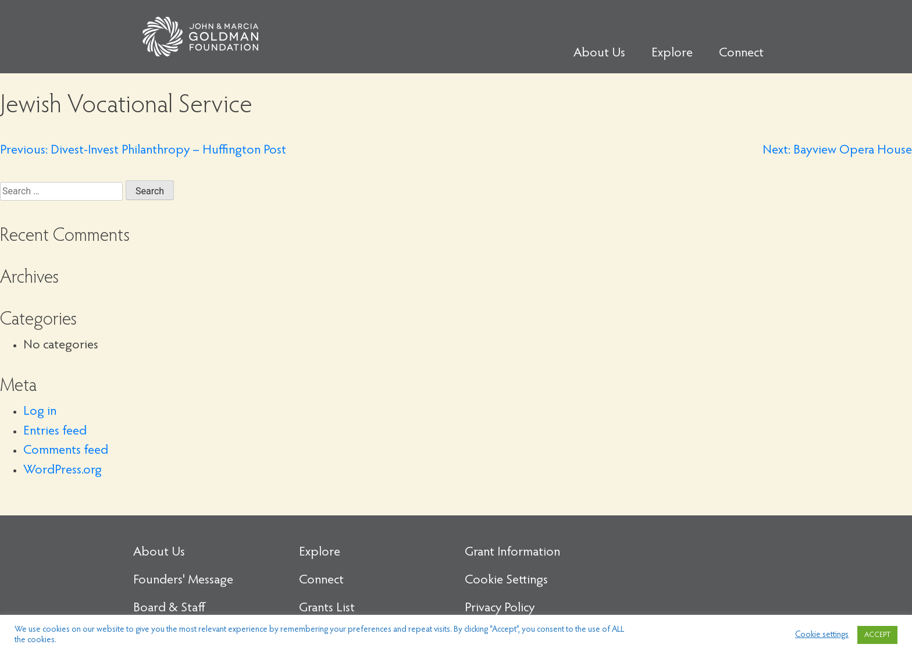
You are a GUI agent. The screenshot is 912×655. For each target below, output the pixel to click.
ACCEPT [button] (877, 635)
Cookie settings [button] (822, 635)
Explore (672, 53)
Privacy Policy (500, 608)
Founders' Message (183, 580)
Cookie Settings (506, 580)
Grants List (327, 608)
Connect (741, 53)
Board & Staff (169, 608)
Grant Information (512, 552)
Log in (39, 411)
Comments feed (65, 450)
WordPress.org (62, 470)
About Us (599, 53)
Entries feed (55, 431)
